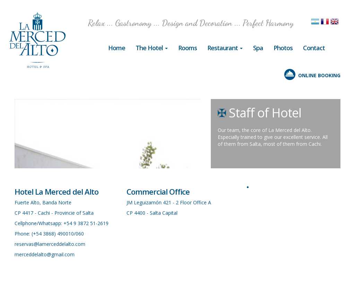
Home (116, 48)
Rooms (187, 48)
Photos (283, 48)
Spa (258, 48)
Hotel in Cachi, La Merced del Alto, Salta (37, 40)
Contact (314, 48)
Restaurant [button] (225, 48)
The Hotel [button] (152, 48)
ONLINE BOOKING (319, 75)
